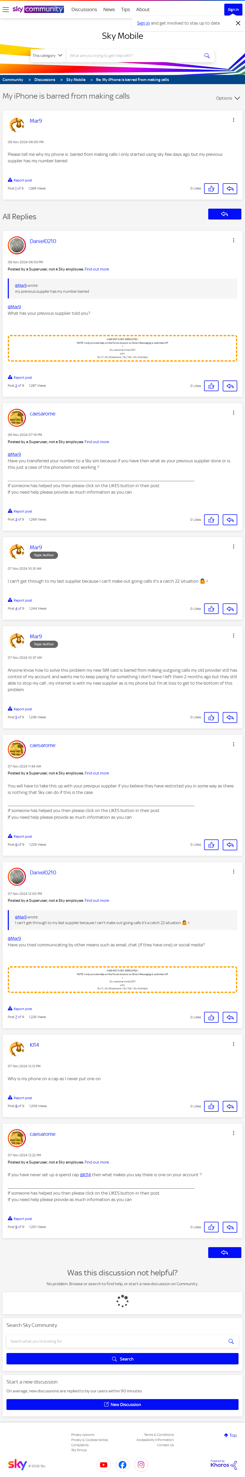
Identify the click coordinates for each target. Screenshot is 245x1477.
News (109, 9)
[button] (233, 119)
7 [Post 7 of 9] (16, 1017)
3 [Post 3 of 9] (16, 519)
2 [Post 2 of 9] (16, 385)
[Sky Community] (38, 9)
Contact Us (165, 1445)
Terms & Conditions (159, 1435)
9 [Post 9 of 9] (16, 1227)
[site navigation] (6, 9)
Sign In (233, 9)
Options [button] (224, 98)
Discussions (84, 9)
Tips (125, 9)
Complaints (80, 1445)
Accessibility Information (155, 1440)
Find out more (97, 269)
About (143, 9)
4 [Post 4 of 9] (16, 608)
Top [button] (233, 1435)
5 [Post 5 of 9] (16, 717)
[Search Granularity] (48, 55)
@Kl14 (85, 1174)
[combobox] (132, 55)
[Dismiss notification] (238, 23)
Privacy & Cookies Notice (89, 1440)
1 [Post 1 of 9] (16, 188)
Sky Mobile (122, 36)
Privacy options (82, 1435)
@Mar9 (21, 285)
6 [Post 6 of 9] (16, 844)
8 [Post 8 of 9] (16, 1106)
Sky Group (79, 1450)
